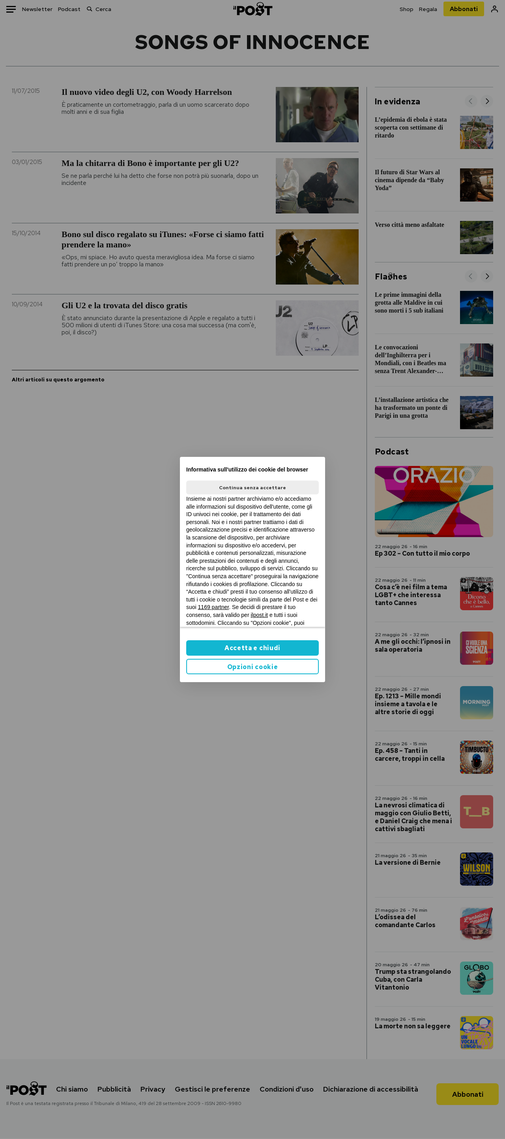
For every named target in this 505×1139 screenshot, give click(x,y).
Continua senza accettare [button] (252, 488)
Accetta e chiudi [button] (252, 648)
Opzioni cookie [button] (252, 667)
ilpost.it (259, 615)
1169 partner (213, 607)
